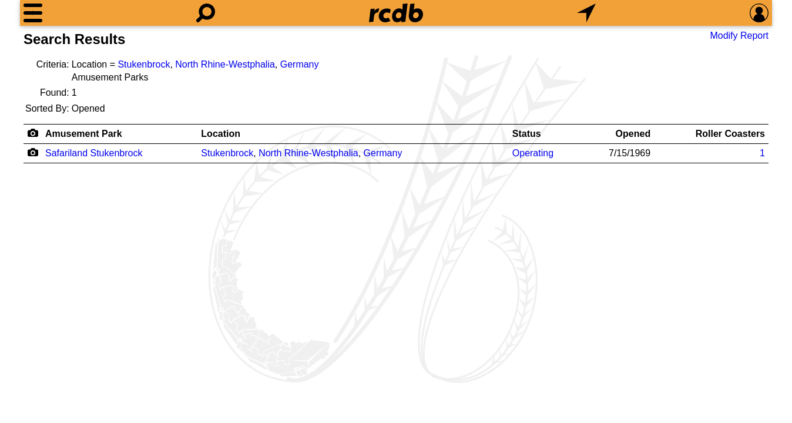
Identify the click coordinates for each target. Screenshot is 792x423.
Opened (633, 134)
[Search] (205, 13)
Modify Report (739, 36)
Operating (532, 153)
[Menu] (33, 13)
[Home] (396, 13)
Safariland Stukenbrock (93, 153)
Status (526, 134)
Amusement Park (83, 134)
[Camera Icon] (32, 152)
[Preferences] (759, 13)
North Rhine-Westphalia (225, 64)
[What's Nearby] (586, 13)
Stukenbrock (144, 64)
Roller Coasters (730, 134)
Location (220, 134)
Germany (299, 64)
